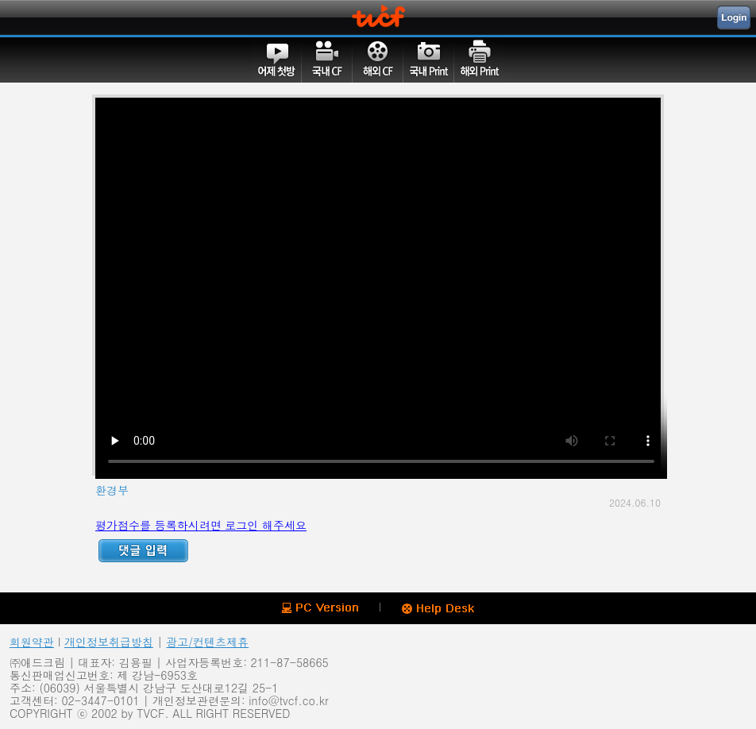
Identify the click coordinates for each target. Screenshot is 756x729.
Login (733, 17)
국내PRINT (428, 60)
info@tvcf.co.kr (288, 700)
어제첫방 (276, 60)
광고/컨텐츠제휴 (207, 642)
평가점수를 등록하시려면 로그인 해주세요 (201, 525)
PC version (320, 608)
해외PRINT (479, 60)
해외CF (378, 60)
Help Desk (438, 609)
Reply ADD (143, 550)
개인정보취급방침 (108, 642)
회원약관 (32, 642)
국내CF (327, 60)
